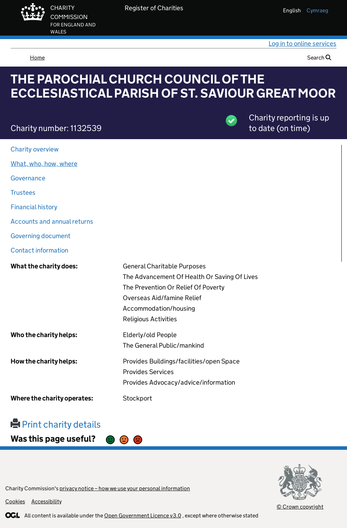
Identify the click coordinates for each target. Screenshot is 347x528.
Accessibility (46, 501)
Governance (28, 178)
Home (37, 57)
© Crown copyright (300, 506)
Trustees (23, 192)
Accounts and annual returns (52, 221)
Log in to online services (302, 43)
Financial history (34, 207)
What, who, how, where (44, 164)
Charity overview (35, 149)
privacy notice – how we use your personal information (124, 488)
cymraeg (317, 10)
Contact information (39, 250)
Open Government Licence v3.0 (142, 515)
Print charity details (56, 424)
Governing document (40, 236)
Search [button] (319, 57)
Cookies (15, 501)
